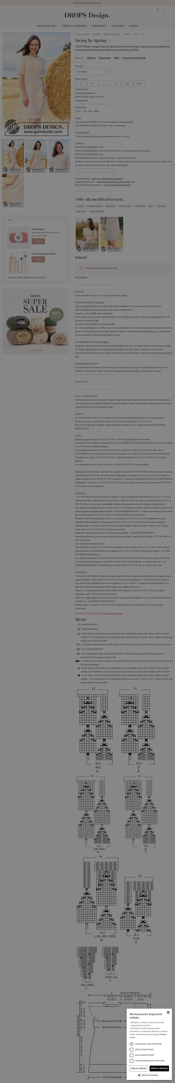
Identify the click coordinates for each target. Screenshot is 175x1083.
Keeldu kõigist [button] (139, 1068)
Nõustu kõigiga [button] (159, 1068)
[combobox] (168, 1012)
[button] (149, 1075)
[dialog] (149, 1044)
